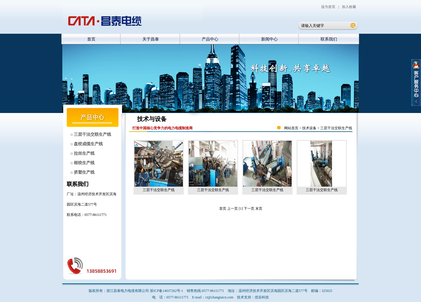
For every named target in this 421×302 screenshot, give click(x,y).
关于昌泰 (150, 39)
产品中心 (210, 39)
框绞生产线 (84, 163)
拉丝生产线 (84, 153)
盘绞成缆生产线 (88, 144)
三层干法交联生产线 (92, 134)
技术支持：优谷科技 (253, 297)
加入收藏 (349, 7)
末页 (258, 208)
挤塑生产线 (84, 172)
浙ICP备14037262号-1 (166, 291)
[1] (241, 208)
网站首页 (291, 128)
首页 (91, 39)
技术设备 (309, 128)
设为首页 (328, 7)
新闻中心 (269, 39)
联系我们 (329, 39)
